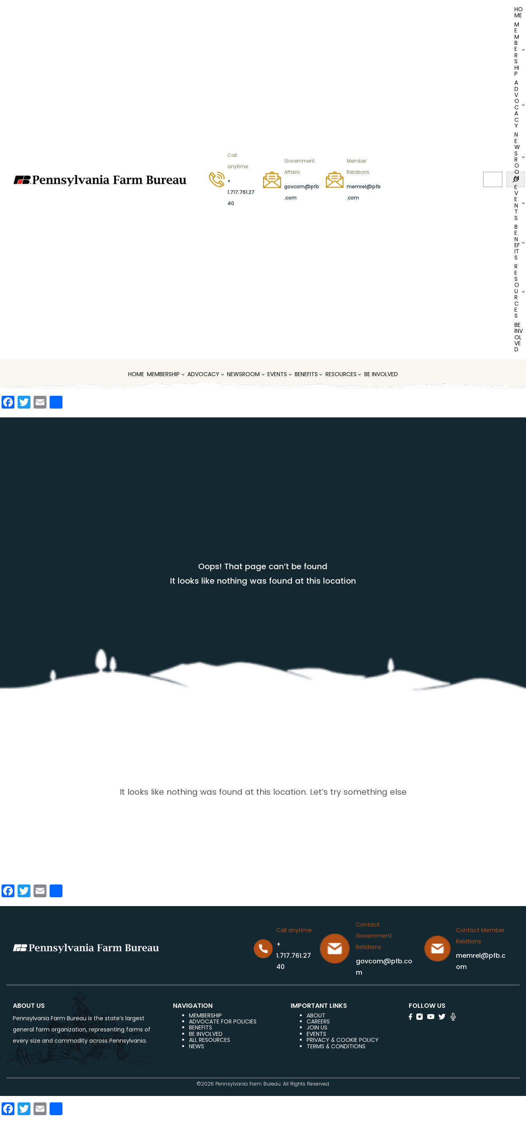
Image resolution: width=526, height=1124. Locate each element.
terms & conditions (336, 1046)
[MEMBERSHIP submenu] (523, 49)
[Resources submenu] (523, 291)
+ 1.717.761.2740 (241, 192)
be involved (206, 1034)
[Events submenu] (523, 202)
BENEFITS (200, 1027)
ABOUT (316, 1015)
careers (318, 1021)
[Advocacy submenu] (523, 104)
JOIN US (317, 1027)
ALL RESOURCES (209, 1040)
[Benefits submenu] (523, 242)
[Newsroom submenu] (523, 156)
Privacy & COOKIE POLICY (343, 1040)
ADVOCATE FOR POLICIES (223, 1021)
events (316, 1034)
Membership (205, 1015)
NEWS (196, 1046)
